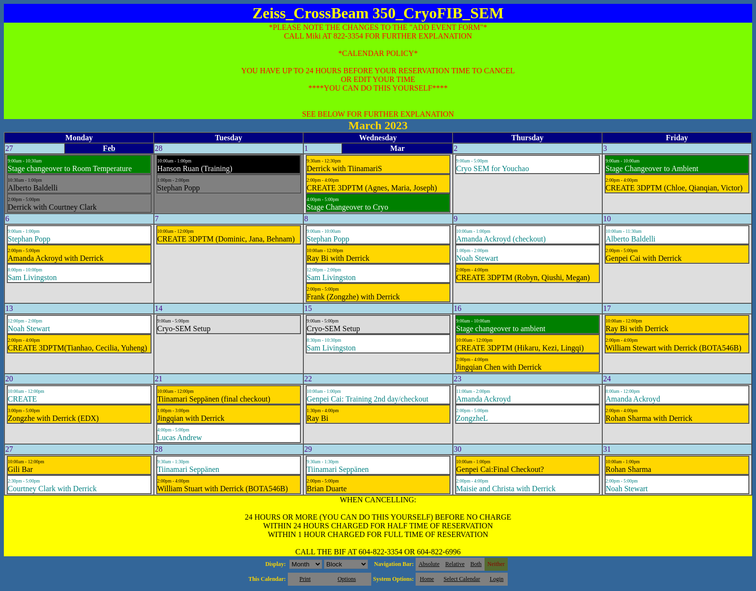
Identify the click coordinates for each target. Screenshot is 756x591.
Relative (455, 564)
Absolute (428, 564)
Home (427, 579)
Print (304, 579)
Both (476, 564)
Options (347, 579)
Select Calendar (462, 579)
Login (497, 579)
